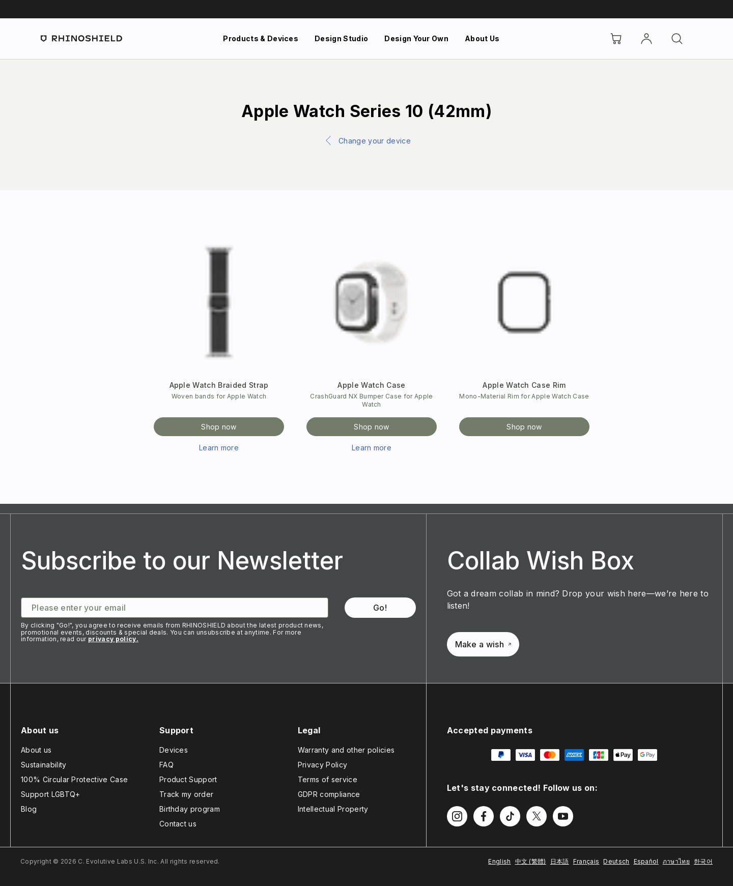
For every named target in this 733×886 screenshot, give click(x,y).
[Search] (677, 38)
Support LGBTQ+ (50, 794)
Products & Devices (260, 38)
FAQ (166, 764)
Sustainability (43, 764)
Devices (173, 750)
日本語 (559, 861)
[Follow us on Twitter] (536, 816)
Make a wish (483, 644)
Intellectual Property (333, 809)
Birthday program (189, 809)
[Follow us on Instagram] (457, 816)
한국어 (703, 861)
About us (36, 750)
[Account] (646, 38)
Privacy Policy (322, 764)
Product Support (188, 779)
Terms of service (327, 779)
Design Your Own (416, 38)
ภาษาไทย (676, 861)
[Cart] (616, 38)
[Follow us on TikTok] (510, 816)
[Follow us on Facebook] (483, 816)
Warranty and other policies (346, 750)
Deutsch (616, 861)
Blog (29, 809)
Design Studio (341, 38)
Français (586, 861)
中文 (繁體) (530, 861)
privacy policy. (113, 639)
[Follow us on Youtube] (563, 816)
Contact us (177, 823)
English (499, 861)
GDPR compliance (329, 794)
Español (646, 861)
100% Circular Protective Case (74, 779)
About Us (482, 38)
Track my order (186, 794)
